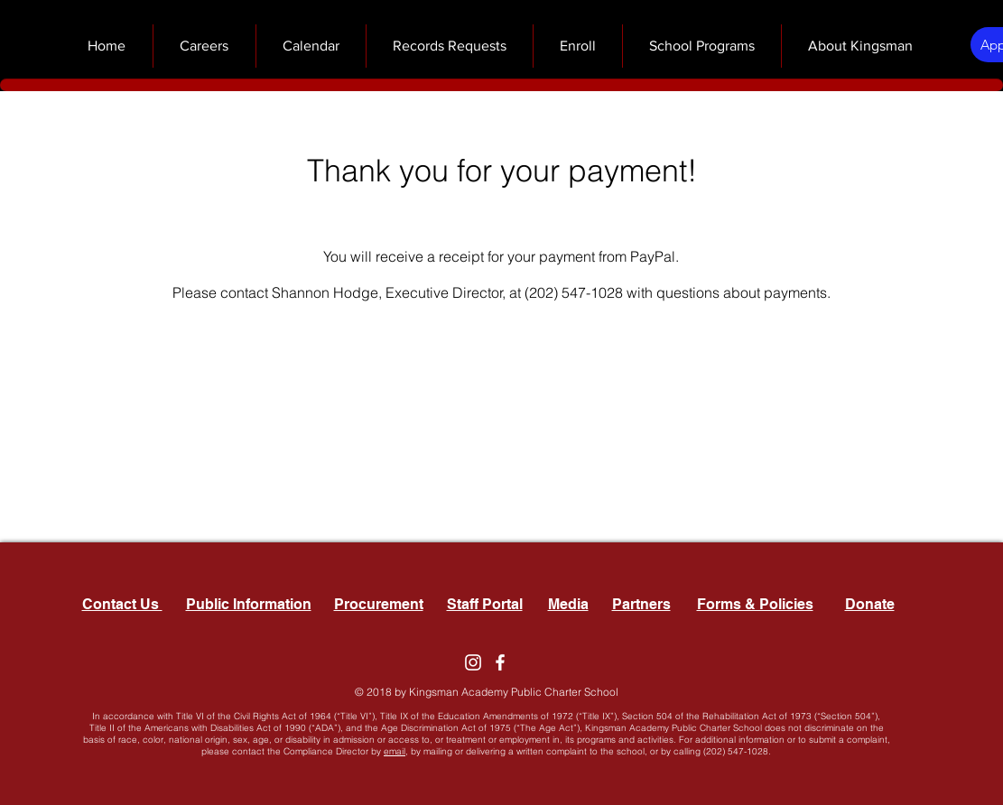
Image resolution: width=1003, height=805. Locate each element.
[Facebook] (500, 662)
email (394, 751)
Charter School (581, 692)
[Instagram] (473, 662)
